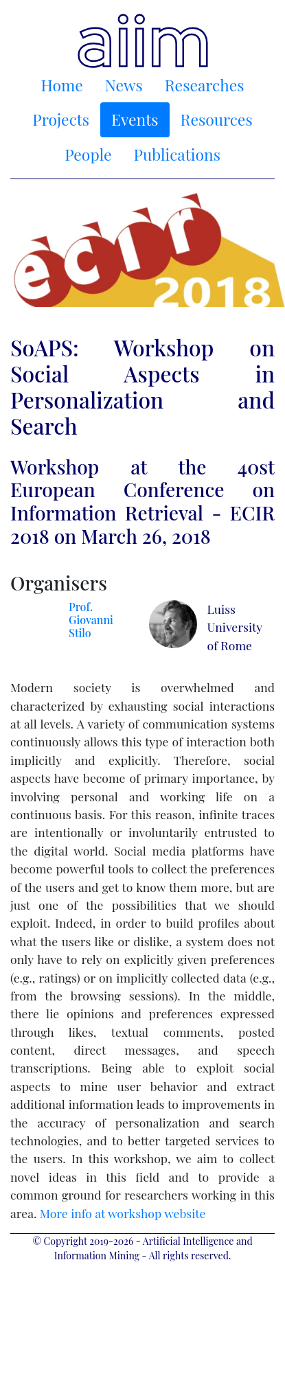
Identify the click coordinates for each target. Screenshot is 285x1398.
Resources (217, 119)
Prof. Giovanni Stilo (91, 619)
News (124, 84)
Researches (204, 84)
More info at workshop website (123, 1213)
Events (134, 119)
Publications (177, 154)
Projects (60, 119)
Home (62, 84)
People (88, 154)
